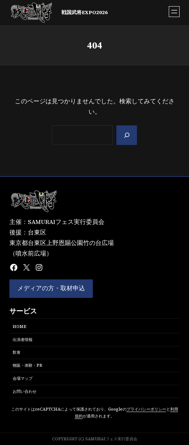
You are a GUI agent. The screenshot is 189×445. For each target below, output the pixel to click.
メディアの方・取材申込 (51, 288)
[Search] (126, 135)
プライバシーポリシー (146, 409)
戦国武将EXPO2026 (84, 12)
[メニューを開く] (174, 11)
